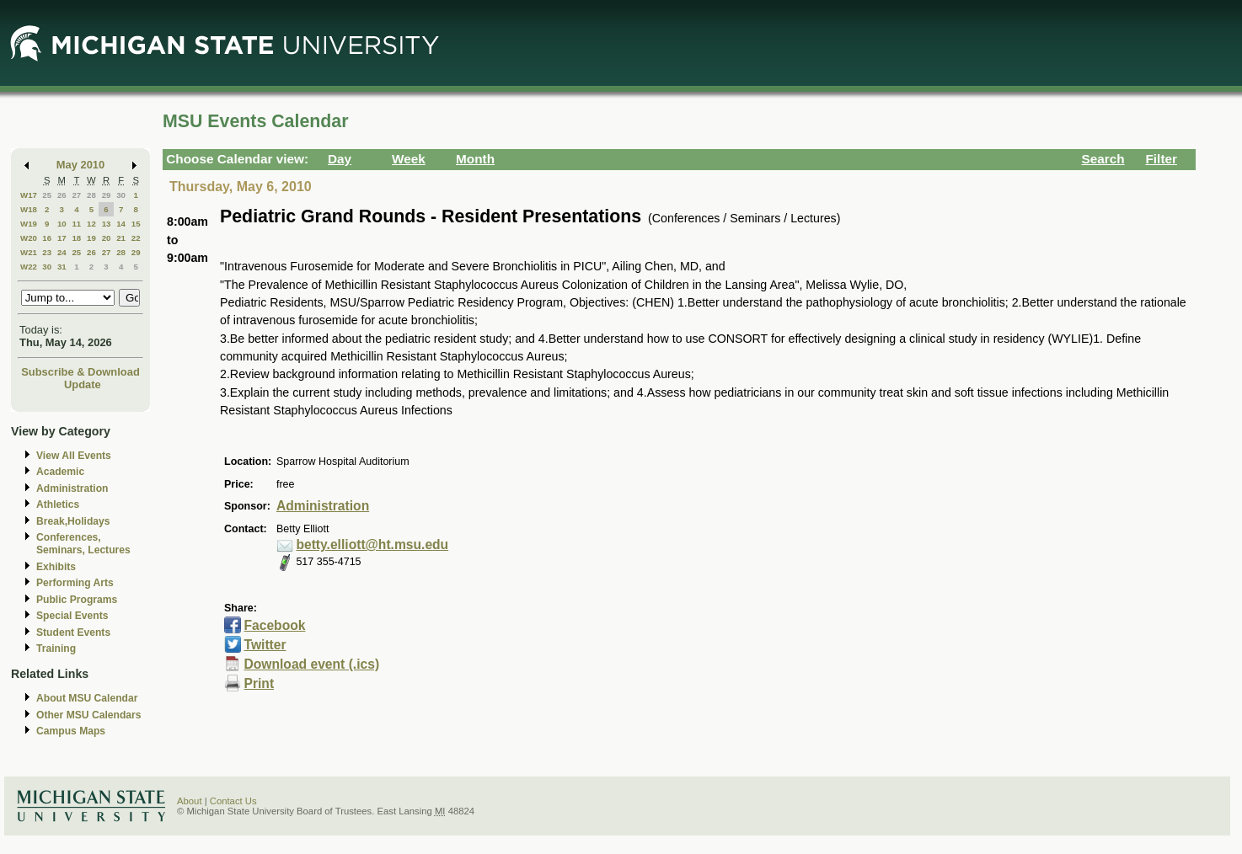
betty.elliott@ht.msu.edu (372, 544)
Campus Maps (70, 731)
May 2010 (80, 164)
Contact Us (233, 801)
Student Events (73, 632)
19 (91, 238)
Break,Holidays (73, 521)
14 (121, 223)
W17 (28, 195)
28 (91, 195)
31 (62, 266)
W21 (28, 252)
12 (91, 223)
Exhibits (56, 567)
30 (121, 195)
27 (76, 195)
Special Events (72, 616)
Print (259, 683)
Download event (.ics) (312, 664)
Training (56, 648)
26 (62, 195)
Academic (60, 472)
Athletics (57, 504)
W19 (28, 223)
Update (82, 384)
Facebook (275, 625)
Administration (72, 488)
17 (62, 238)
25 (46, 195)
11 (76, 223)
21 (121, 238)
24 (62, 252)
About (189, 801)
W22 (28, 266)
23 (46, 252)
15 (136, 223)
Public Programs (76, 600)
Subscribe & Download (80, 372)
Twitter (265, 645)
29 (106, 195)
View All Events (73, 456)
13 (106, 223)
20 (106, 238)
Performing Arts (75, 583)
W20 (28, 238)
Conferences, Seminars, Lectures (83, 543)
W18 (28, 209)
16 (46, 238)
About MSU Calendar (86, 698)
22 (136, 238)
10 (62, 223)
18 (76, 238)
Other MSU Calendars (89, 715)
